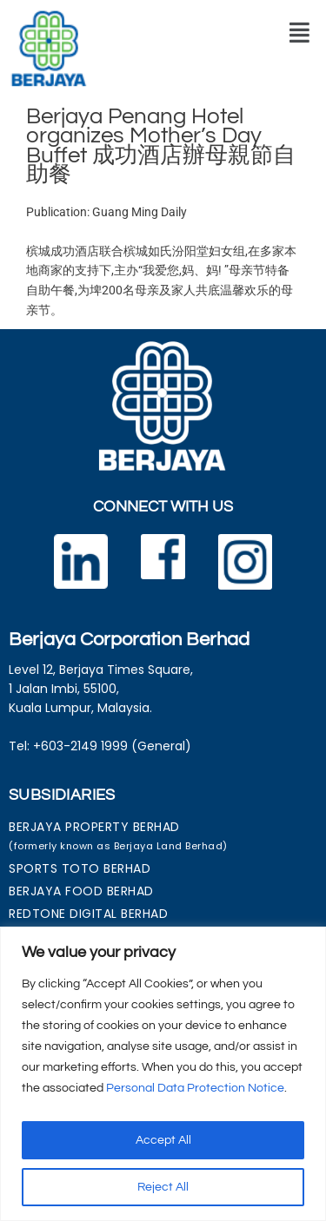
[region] (163, 1074)
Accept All (163, 1140)
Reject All (163, 1187)
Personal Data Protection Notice (195, 1088)
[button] (299, 33)
